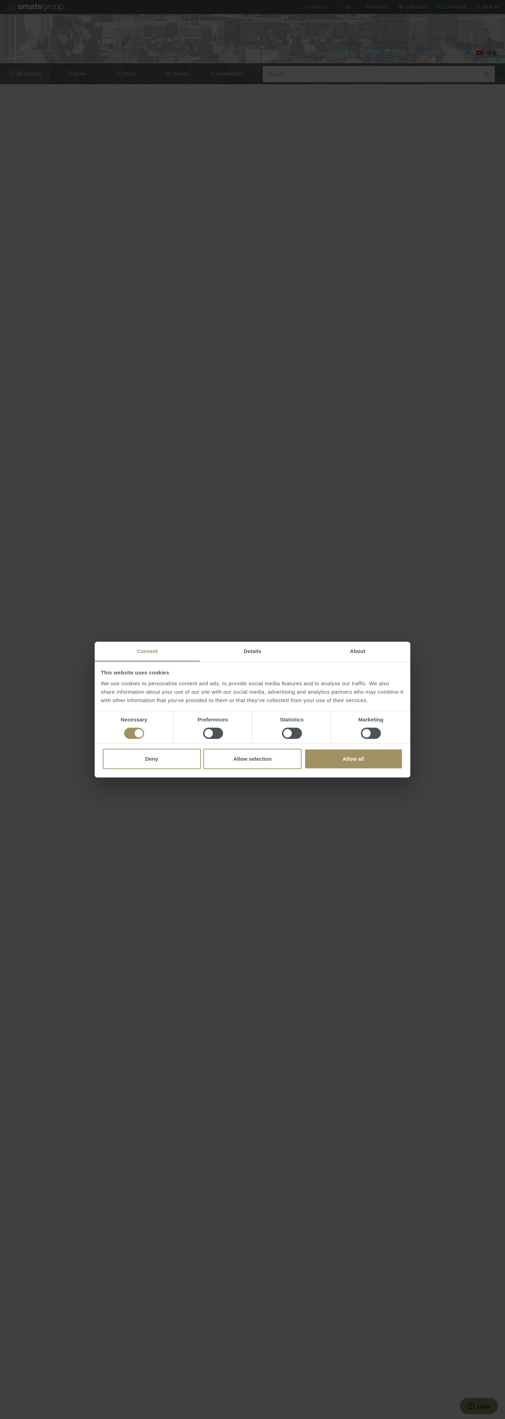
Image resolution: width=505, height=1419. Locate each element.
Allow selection (252, 759)
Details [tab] (252, 651)
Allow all (353, 759)
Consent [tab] (147, 651)
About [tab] (357, 651)
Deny (151, 759)
